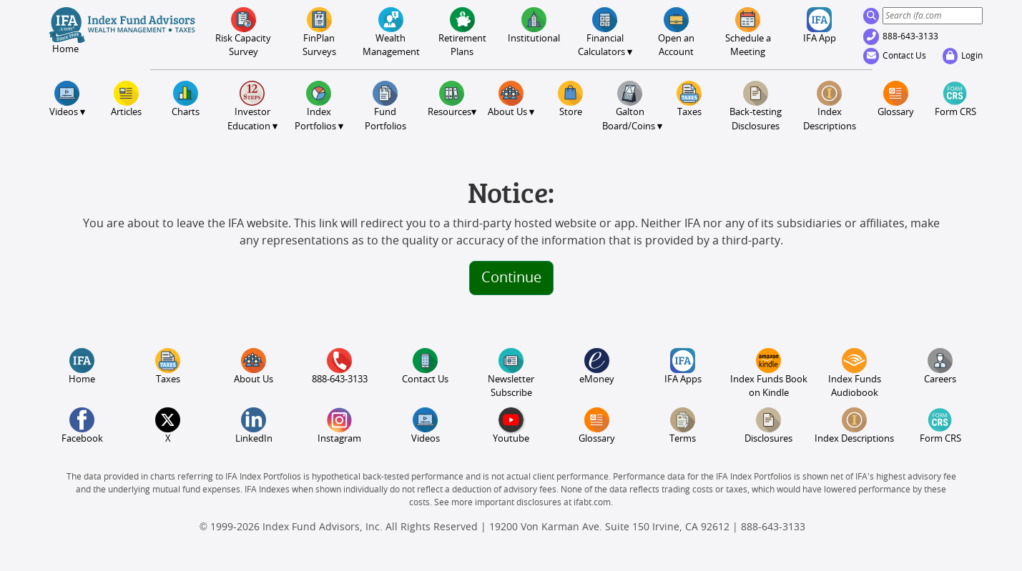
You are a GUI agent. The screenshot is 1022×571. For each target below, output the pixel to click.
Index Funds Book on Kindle (768, 373)
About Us (253, 366)
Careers (940, 366)
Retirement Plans (462, 32)
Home (82, 366)
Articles (126, 99)
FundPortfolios (385, 106)
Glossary (896, 99)
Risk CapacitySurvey (243, 32)
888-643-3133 (901, 36)
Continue (511, 278)
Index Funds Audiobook (854, 373)
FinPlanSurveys (319, 32)
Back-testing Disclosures (755, 106)
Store (570, 99)
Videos (425, 425)
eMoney (596, 366)
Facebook (82, 425)
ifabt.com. (593, 502)
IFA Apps (683, 366)
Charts (186, 99)
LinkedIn (253, 425)
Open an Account (676, 32)
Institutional (534, 25)
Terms (682, 425)
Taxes (689, 99)
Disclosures (768, 425)
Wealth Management (390, 32)
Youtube (511, 425)
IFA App (819, 25)
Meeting (748, 32)
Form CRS (955, 99)
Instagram (339, 425)
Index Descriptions (829, 106)
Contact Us (895, 55)
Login (963, 55)
